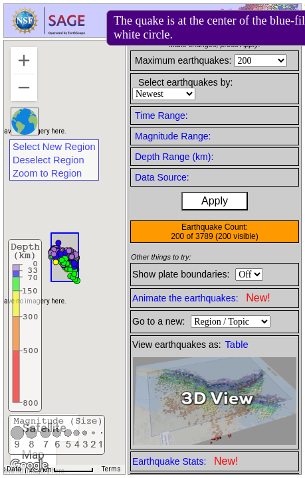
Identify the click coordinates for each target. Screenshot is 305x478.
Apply (214, 200)
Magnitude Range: (173, 136)
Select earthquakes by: (185, 82)
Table (237, 344)
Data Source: (162, 177)
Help (186, 22)
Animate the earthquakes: (201, 297)
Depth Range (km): (174, 156)
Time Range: (161, 115)
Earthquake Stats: (185, 461)
